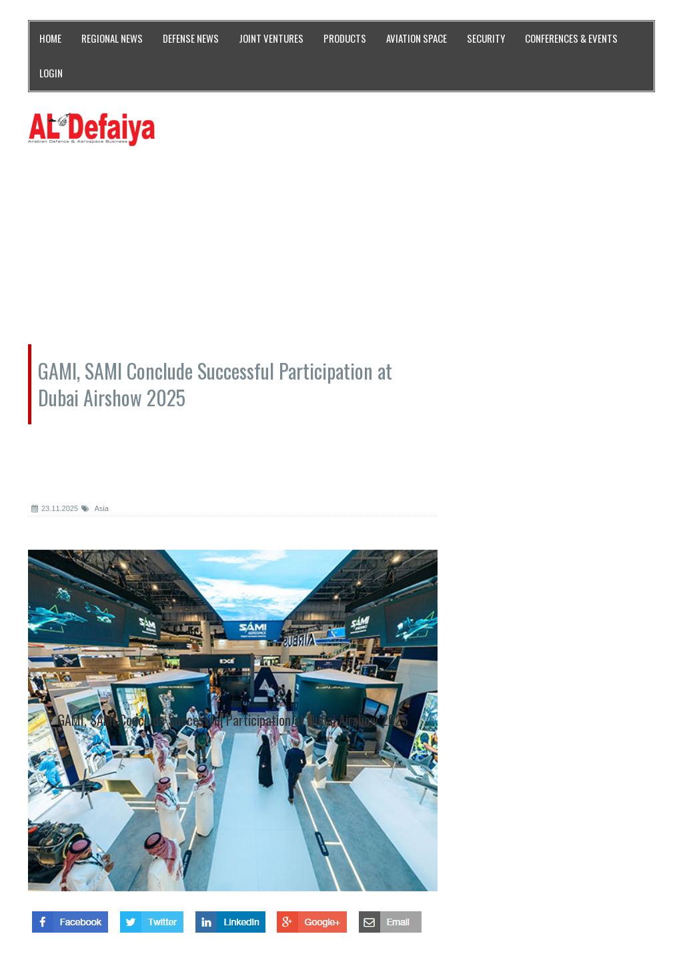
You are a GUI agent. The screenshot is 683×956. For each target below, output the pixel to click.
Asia (95, 508)
